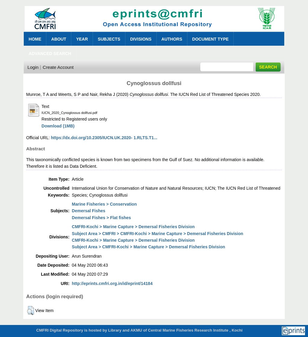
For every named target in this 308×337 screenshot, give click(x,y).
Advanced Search (50, 53)
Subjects (109, 39)
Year (82, 39)
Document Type (210, 39)
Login (32, 67)
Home (35, 39)
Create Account (58, 67)
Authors (172, 39)
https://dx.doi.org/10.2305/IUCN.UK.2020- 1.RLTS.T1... (104, 137)
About (58, 39)
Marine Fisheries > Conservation (104, 204)
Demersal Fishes (88, 210)
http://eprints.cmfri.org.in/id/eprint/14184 (112, 283)
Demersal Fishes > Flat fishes (101, 217)
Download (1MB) (58, 126)
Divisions (141, 39)
